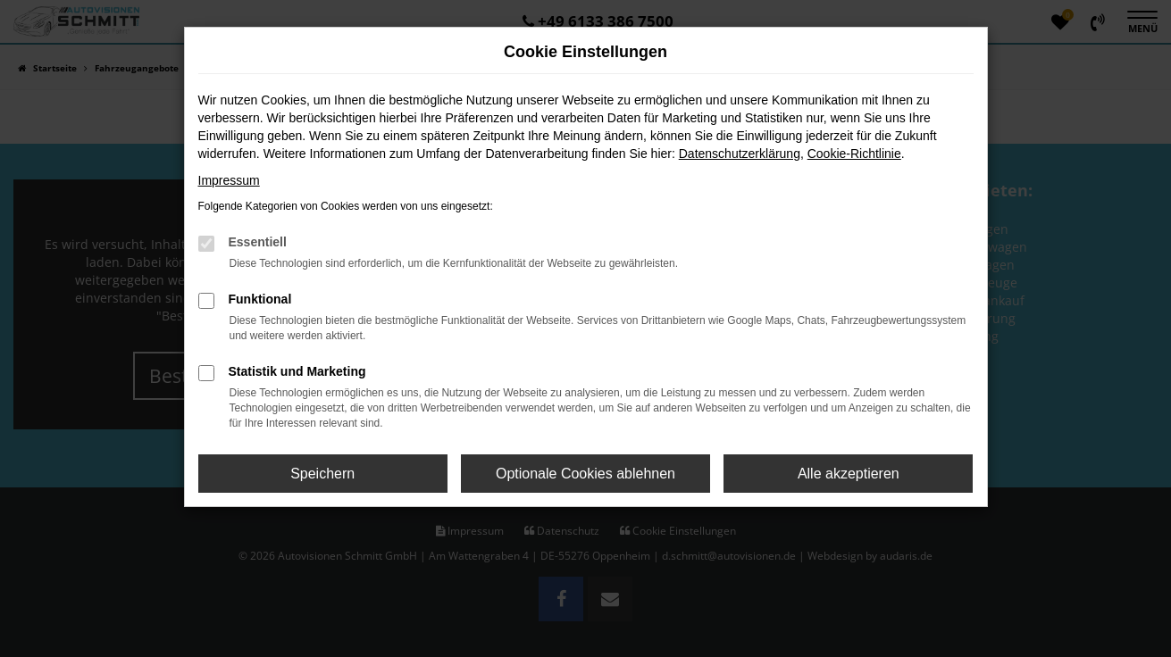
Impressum (229, 180)
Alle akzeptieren (848, 473)
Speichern (322, 473)
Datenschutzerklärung (739, 153)
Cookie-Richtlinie (854, 153)
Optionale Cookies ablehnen (585, 473)
